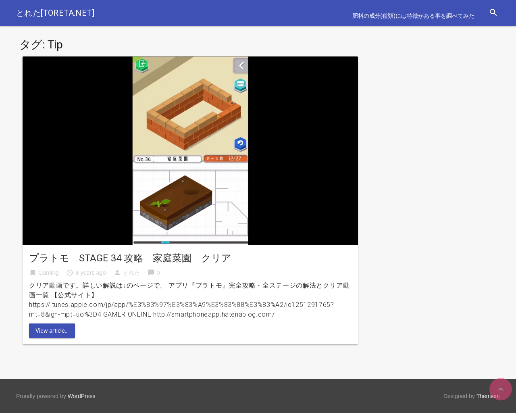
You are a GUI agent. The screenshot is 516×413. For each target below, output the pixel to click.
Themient (488, 396)
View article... (52, 330)
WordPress (82, 396)
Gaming (48, 272)
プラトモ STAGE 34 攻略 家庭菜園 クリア (130, 258)
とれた (131, 272)
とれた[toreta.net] (55, 13)
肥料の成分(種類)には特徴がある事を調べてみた (413, 16)
